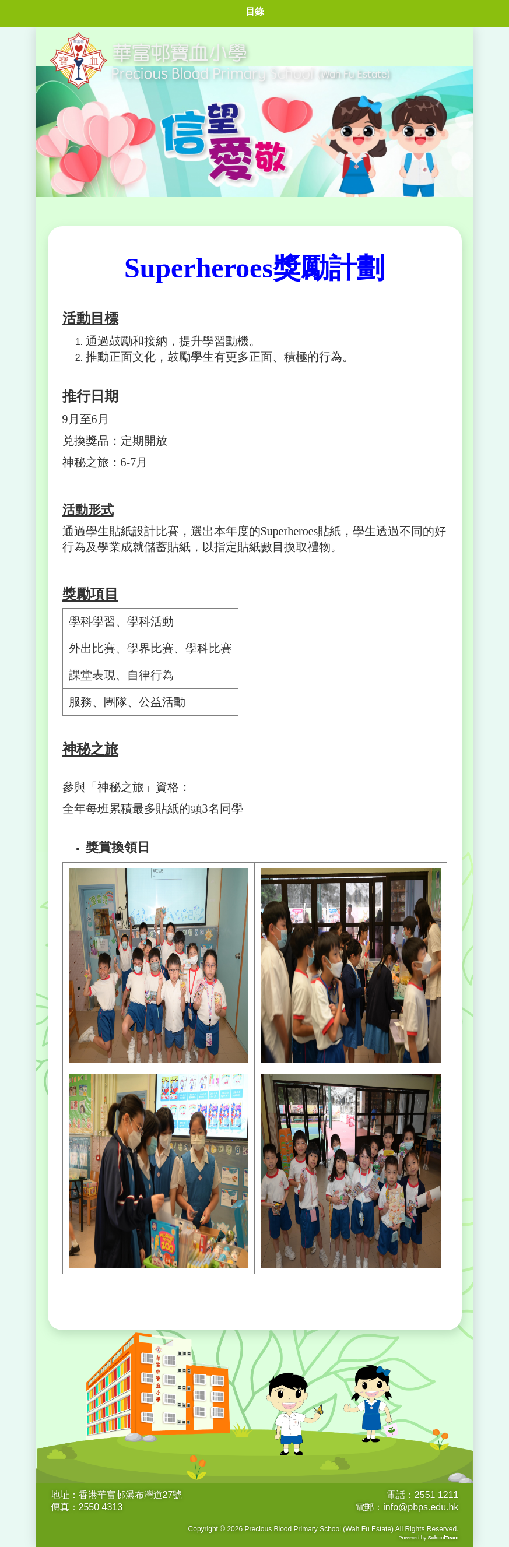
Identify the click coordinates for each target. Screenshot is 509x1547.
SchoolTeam (443, 1538)
